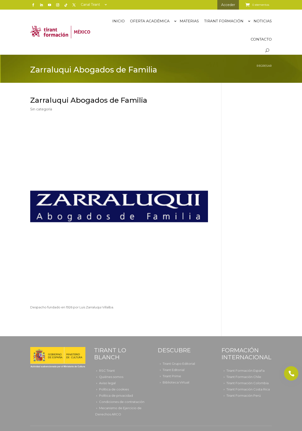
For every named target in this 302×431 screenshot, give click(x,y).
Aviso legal (107, 383)
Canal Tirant (90, 5)
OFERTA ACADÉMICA (150, 21)
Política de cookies (114, 389)
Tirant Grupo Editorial (179, 363)
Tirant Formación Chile (243, 377)
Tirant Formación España (245, 370)
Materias (189, 21)
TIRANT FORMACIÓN (223, 21)
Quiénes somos (111, 377)
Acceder (228, 5)
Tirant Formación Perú (243, 395)
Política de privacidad (116, 395)
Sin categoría (41, 109)
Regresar (264, 65)
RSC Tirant (107, 370)
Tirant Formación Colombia (247, 383)
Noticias (263, 21)
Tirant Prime (172, 376)
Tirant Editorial (173, 370)
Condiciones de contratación (121, 402)
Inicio (118, 21)
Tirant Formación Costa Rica (248, 389)
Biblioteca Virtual (176, 382)
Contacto (261, 39)
